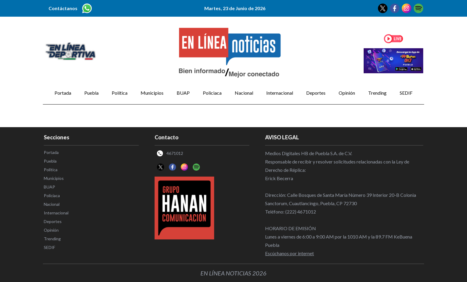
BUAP (183, 93)
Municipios (152, 93)
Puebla (91, 93)
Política (119, 93)
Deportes (316, 93)
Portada (63, 93)
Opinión (347, 93)
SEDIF (406, 93)
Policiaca (212, 93)
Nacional (244, 93)
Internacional (279, 93)
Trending (377, 93)
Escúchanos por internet (289, 253)
